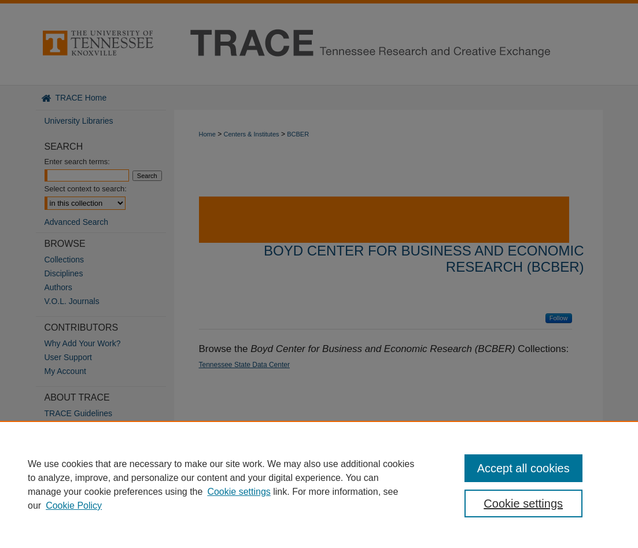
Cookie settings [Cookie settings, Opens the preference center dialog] (523, 503)
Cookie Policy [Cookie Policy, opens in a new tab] (74, 505)
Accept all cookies (523, 468)
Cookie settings (238, 492)
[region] (319, 484)
